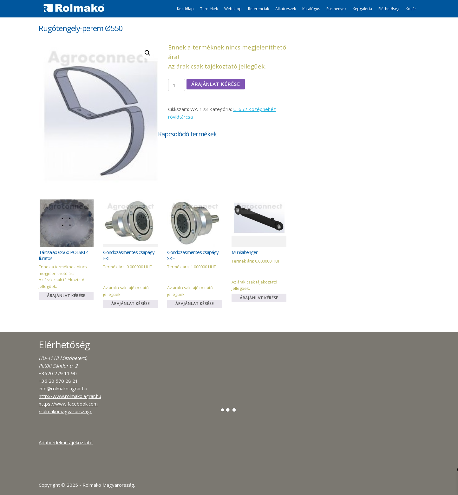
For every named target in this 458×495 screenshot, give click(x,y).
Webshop (233, 8)
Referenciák (258, 8)
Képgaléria (362, 8)
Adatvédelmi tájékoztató (66, 442)
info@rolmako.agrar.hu (63, 388)
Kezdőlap (185, 8)
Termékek (209, 8)
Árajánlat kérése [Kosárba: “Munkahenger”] (259, 298)
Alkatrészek (285, 8)
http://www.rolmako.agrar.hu (70, 396)
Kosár (411, 8)
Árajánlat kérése (215, 84)
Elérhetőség (388, 8)
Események (336, 8)
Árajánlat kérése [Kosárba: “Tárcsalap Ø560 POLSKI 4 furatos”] (66, 295)
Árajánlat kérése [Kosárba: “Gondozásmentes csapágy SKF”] (194, 303)
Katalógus (311, 8)
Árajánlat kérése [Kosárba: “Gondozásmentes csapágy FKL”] (130, 303)
